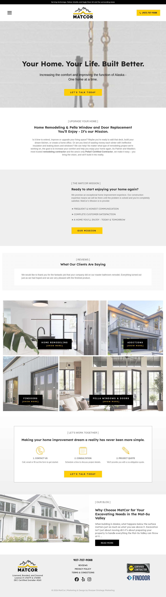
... (107, 542)
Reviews (83, 567)
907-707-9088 (83, 562)
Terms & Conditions (83, 574)
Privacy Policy (83, 571)
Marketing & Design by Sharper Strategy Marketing (91, 592)
